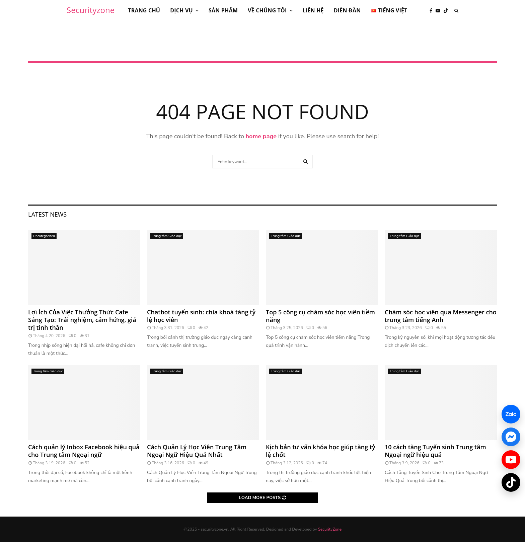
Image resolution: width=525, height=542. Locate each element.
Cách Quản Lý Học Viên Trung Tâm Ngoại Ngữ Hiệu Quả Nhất (196, 451)
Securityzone (91, 9)
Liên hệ (313, 10)
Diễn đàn (347, 10)
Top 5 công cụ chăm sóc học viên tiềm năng (320, 316)
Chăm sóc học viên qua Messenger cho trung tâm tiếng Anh (441, 316)
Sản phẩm (223, 10)
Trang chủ (144, 10)
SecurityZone (330, 529)
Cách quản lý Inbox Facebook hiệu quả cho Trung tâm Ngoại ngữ (84, 451)
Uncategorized (44, 236)
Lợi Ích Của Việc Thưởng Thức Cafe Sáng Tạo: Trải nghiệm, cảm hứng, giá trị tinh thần (82, 320)
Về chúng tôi (267, 10)
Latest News (47, 214)
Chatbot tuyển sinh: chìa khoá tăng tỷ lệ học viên (201, 316)
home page (261, 136)
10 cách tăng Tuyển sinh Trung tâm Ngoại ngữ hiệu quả (435, 451)
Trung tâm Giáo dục (166, 236)
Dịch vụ (181, 10)
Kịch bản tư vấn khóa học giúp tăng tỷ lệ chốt (320, 451)
